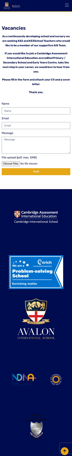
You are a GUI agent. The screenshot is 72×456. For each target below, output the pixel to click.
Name (5, 103)
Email (5, 118)
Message (7, 133)
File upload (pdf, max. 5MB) (19, 157)
